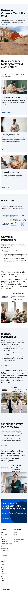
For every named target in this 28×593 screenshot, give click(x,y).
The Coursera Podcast (19, 539)
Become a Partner (5, 554)
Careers (3, 538)
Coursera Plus (4, 541)
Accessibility (4, 573)
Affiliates (3, 580)
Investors (3, 566)
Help (2, 571)
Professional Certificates (6, 543)
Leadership (3, 536)
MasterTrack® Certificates (7, 545)
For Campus (3, 552)
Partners (15, 534)
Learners (15, 532)
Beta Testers (16, 536)
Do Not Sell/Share (5, 584)
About (2, 532)
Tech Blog (16, 541)
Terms (2, 568)
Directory (3, 578)
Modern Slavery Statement (7, 582)
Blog (15, 538)
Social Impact (4, 555)
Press (2, 564)
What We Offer (4, 534)
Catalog (3, 539)
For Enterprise (4, 548)
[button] (25, 2)
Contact (3, 575)
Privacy (2, 569)
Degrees (3, 547)
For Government (5, 550)
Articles (3, 577)
